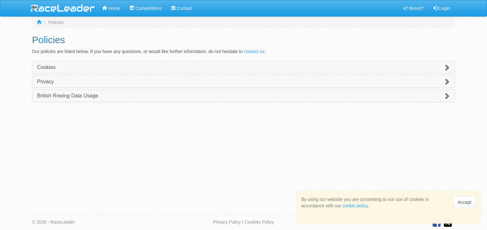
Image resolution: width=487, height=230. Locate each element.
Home (111, 8)
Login (441, 8)
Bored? (414, 8)
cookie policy (355, 205)
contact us (254, 51)
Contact (181, 8)
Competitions (146, 8)
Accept (464, 202)
